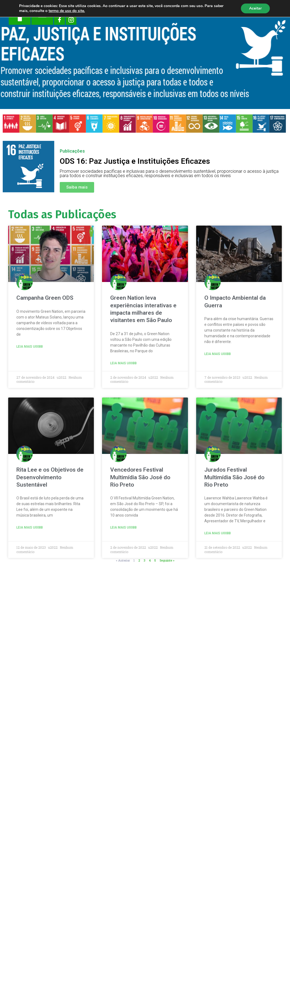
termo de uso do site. (67, 10)
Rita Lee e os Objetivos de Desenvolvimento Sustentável (49, 477)
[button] (77, 187)
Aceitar (255, 8)
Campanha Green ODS (44, 298)
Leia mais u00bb (29, 346)
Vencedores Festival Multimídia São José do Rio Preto (140, 477)
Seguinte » (167, 560)
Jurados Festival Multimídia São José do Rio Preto (234, 477)
